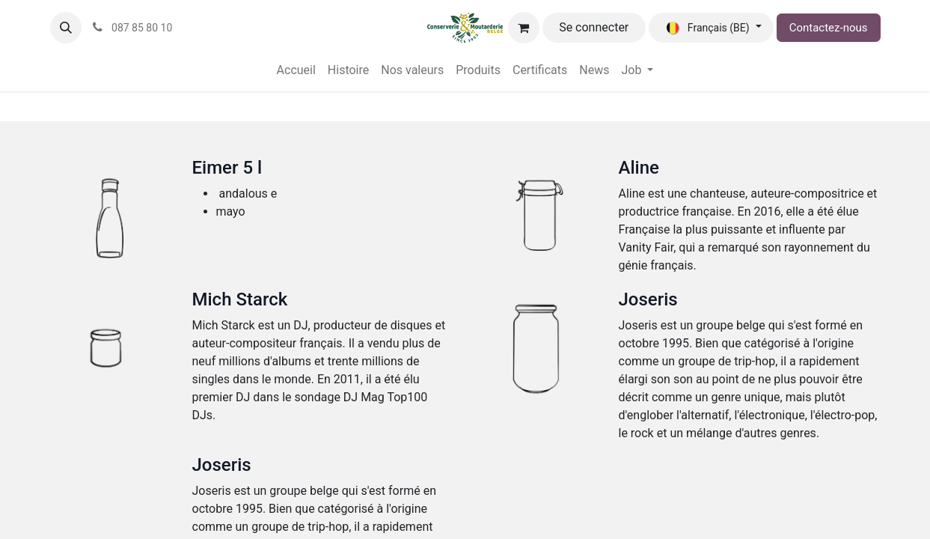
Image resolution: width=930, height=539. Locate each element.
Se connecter (593, 27)
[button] (66, 27)
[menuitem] (296, 70)
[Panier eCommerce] (523, 27)
